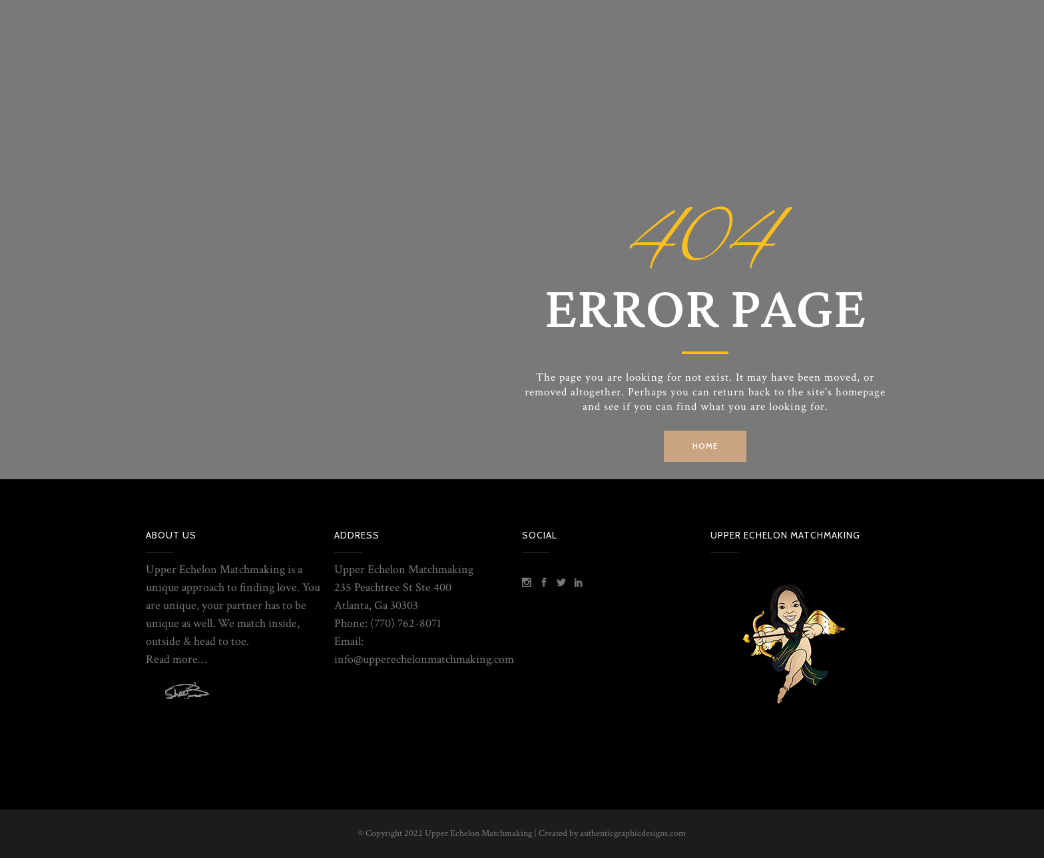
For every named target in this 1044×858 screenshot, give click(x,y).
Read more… (176, 659)
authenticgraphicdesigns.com (633, 833)
